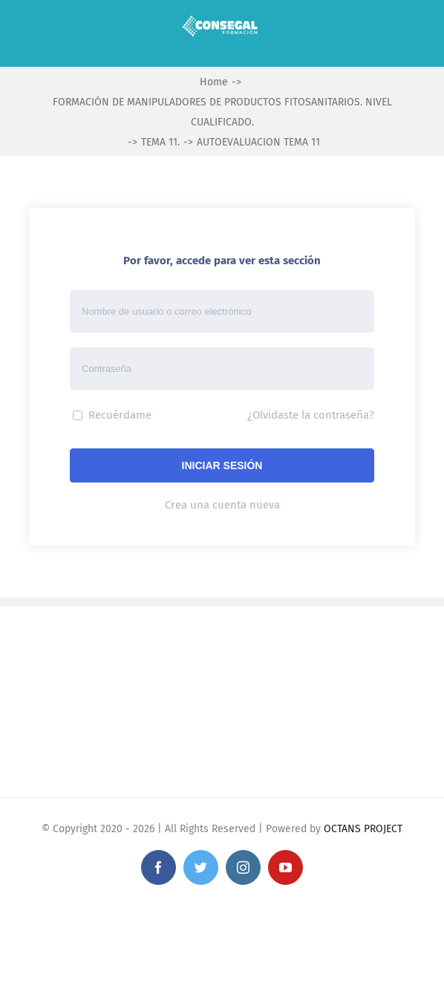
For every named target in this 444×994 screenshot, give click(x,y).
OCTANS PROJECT (363, 829)
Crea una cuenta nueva (222, 504)
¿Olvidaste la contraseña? (310, 415)
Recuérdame (112, 415)
